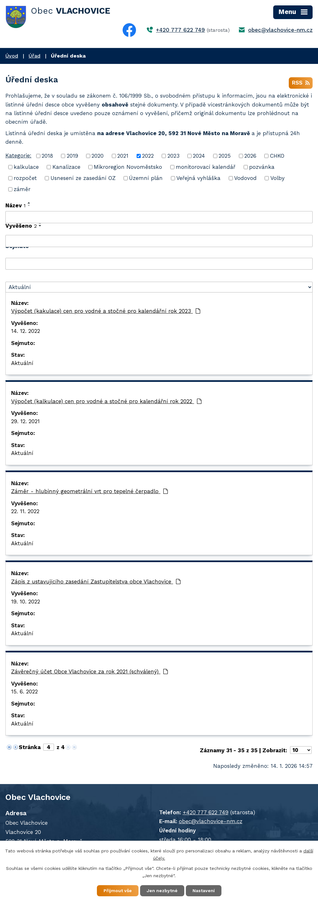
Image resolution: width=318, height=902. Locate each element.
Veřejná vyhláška (198, 178)
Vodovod (245, 178)
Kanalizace (66, 167)
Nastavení (204, 890)
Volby (277, 178)
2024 (199, 156)
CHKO (277, 156)
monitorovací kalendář (205, 167)
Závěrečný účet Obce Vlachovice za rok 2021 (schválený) (89, 671)
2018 (47, 156)
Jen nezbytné (162, 890)
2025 (225, 156)
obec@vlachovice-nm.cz (280, 30)
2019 (72, 156)
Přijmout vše (118, 890)
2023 (173, 156)
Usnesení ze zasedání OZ (83, 178)
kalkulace (26, 167)
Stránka (30, 747)
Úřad (34, 56)
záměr (22, 189)
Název (15, 205)
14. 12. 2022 (25, 331)
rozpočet (25, 178)
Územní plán (146, 178)
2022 (148, 156)
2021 (122, 156)
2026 (250, 156)
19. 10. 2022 (25, 601)
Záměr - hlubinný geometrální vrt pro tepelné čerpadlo (89, 491)
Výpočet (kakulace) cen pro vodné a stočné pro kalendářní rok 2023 (105, 311)
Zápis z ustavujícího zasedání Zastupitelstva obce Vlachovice (96, 581)
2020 (97, 156)
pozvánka (261, 167)
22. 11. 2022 (25, 511)
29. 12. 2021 (25, 421)
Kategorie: (18, 155)
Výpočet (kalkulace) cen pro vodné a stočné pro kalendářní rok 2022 (106, 401)
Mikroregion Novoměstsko (128, 167)
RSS (300, 82)
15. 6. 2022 (24, 691)
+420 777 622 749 (180, 30)
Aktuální (22, 363)
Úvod (11, 56)
